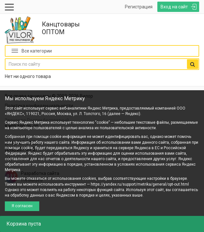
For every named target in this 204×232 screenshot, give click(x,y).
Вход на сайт (174, 6)
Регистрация (139, 6)
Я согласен (22, 206)
